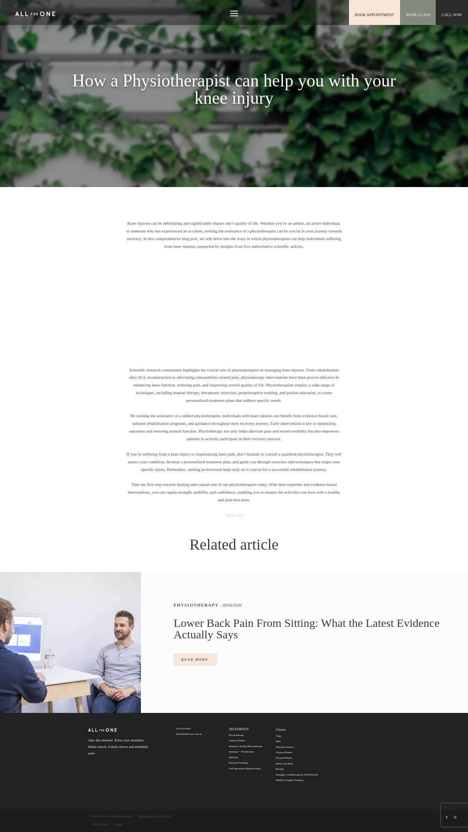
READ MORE (194, 659)
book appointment (376, 14)
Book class (419, 14)
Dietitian (233, 757)
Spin (278, 741)
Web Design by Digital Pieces (154, 816)
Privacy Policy (100, 824)
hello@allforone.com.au (189, 734)
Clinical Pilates (237, 740)
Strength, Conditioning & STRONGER (297, 774)
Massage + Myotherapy (241, 751)
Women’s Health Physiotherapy (246, 746)
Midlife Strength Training (289, 780)
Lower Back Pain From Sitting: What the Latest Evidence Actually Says (307, 629)
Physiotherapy (236, 735)
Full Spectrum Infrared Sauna (245, 768)
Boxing (280, 769)
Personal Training (238, 762)
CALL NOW (452, 14)
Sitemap (117, 824)
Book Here (234, 515)
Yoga (278, 736)
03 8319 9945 (183, 728)
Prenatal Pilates (284, 757)
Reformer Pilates (285, 747)
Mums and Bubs (284, 763)
